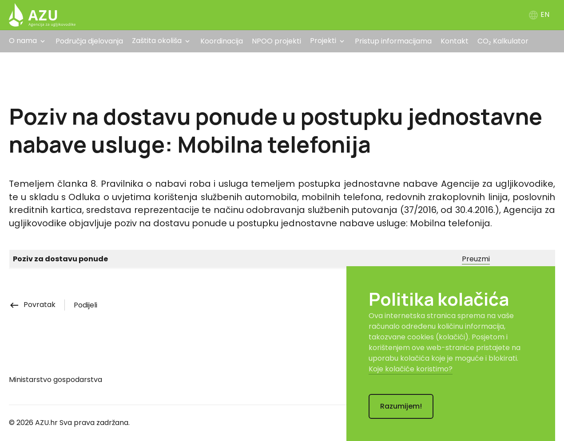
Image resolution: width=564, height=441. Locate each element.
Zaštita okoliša (157, 40)
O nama (23, 40)
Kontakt (455, 41)
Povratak (32, 304)
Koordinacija (221, 41)
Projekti (323, 40)
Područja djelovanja (89, 41)
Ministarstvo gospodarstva (55, 379)
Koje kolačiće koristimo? (411, 369)
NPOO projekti (276, 41)
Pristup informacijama (393, 41)
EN (538, 14)
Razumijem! (401, 406)
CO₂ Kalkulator (502, 41)
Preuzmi (476, 259)
